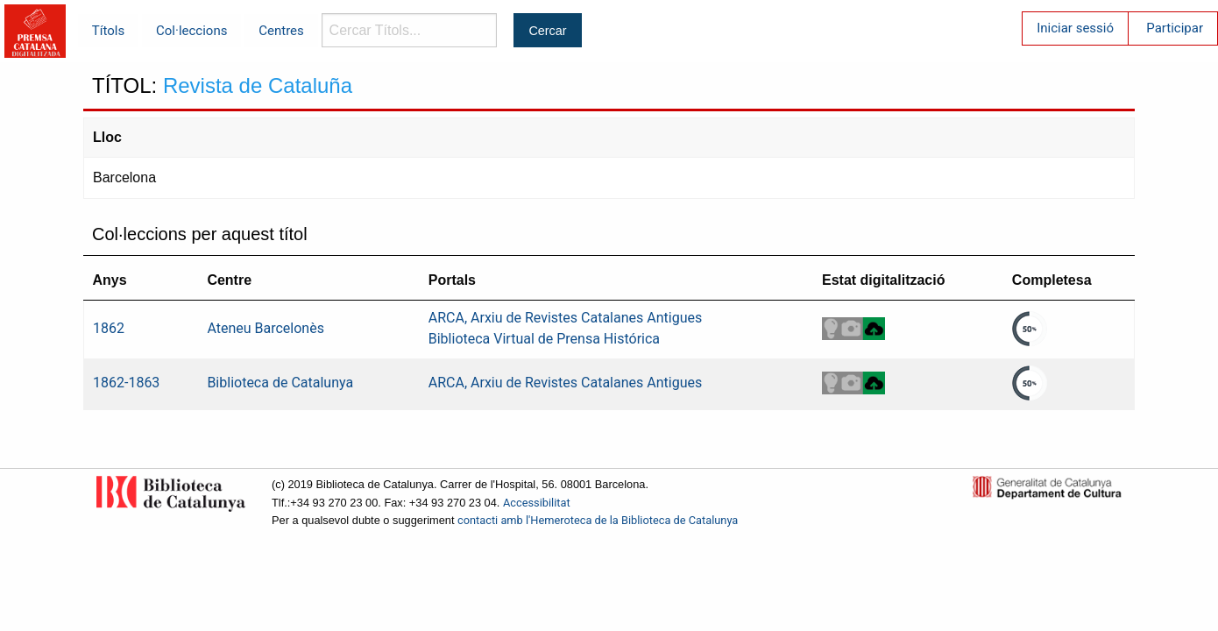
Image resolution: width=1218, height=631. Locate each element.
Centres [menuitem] (281, 31)
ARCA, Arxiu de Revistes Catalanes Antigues (565, 317)
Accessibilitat (536, 502)
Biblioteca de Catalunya (280, 382)
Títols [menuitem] (108, 31)
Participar (1174, 28)
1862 (108, 328)
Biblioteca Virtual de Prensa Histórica (544, 338)
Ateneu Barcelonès (265, 328)
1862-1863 (126, 382)
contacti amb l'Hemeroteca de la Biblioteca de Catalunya (597, 520)
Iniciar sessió (1075, 28)
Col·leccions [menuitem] (191, 31)
